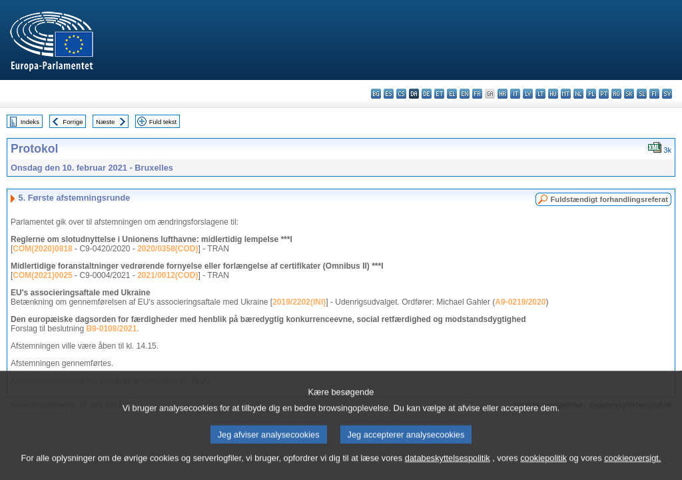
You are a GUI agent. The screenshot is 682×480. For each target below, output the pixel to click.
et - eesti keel (439, 94)
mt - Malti (566, 94)
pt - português (604, 94)
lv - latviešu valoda (528, 94)
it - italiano (515, 94)
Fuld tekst (163, 121)
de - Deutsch (427, 94)
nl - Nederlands (578, 94)
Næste (105, 121)
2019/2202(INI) (299, 302)
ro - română (616, 94)
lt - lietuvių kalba (540, 94)
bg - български (376, 94)
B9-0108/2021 (111, 328)
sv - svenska (667, 94)
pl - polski (591, 94)
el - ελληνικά (452, 94)
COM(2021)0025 (42, 275)
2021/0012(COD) (167, 275)
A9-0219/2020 (520, 302)
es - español (389, 94)
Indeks (30, 121)
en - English (465, 94)
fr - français (477, 94)
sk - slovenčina (629, 94)
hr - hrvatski (503, 94)
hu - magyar (553, 94)
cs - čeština (401, 94)
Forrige (73, 121)
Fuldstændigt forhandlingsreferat (609, 199)
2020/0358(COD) (167, 248)
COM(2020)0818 (42, 248)
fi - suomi (654, 94)
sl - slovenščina (642, 94)
